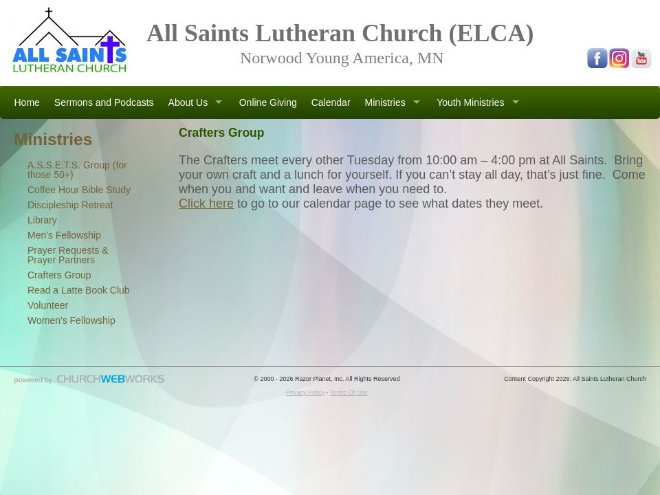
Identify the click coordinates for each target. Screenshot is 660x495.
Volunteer (48, 305)
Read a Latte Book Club (79, 290)
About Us (188, 102)
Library (42, 220)
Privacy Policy (305, 392)
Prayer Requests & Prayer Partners (68, 255)
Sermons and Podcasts (104, 102)
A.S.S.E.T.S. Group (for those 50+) (77, 170)
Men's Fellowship (64, 235)
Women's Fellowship (72, 320)
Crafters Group (59, 275)
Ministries (385, 102)
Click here (206, 203)
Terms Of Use (349, 392)
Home (27, 102)
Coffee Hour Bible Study (79, 189)
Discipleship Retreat (70, 204)
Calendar (331, 102)
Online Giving (268, 102)
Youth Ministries (470, 102)
